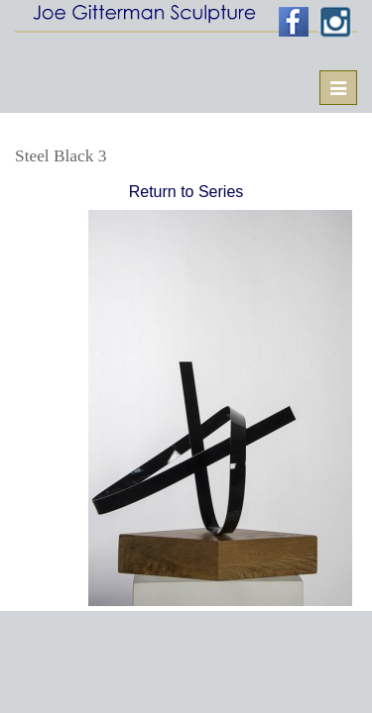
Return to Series (186, 191)
